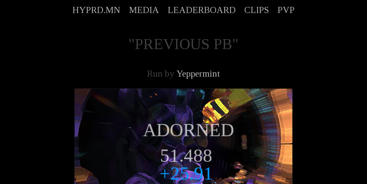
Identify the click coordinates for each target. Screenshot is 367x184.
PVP (286, 10)
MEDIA (144, 10)
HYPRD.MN (96, 10)
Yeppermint (198, 73)
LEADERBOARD (202, 10)
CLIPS (256, 10)
